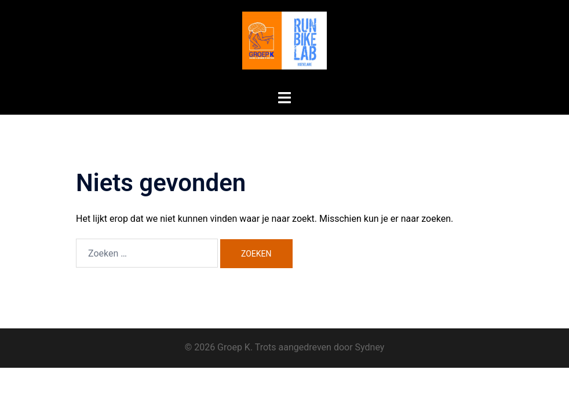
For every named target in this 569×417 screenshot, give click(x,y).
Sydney (370, 347)
